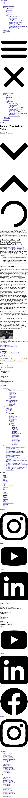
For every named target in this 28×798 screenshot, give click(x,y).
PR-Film (14, 443)
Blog (4, 488)
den (6, 292)
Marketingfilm (15, 436)
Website (10, 261)
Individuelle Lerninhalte (12, 400)
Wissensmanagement (15, 248)
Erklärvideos (6, 30)
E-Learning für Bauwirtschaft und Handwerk (16, 467)
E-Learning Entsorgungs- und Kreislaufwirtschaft (13, 456)
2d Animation (12, 415)
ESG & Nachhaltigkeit (14, 16)
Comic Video (15, 429)
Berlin (4, 475)
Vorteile (7, 274)
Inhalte (22, 232)
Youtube (14, 437)
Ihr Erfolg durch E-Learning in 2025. (9, 346)
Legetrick (11, 423)
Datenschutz (9, 10)
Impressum (5, 487)
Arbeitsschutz (9, 14)
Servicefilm (15, 444)
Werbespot (14, 427)
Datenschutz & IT (7, 753)
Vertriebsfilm (15, 439)
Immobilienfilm (15, 441)
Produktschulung (13, 401)
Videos (16, 235)
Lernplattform (6, 31)
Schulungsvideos (13, 416)
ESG (10, 398)
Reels (13, 425)
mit (16, 230)
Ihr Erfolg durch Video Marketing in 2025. (10, 352)
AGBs (4, 489)
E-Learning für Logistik (8, 757)
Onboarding (12, 402)
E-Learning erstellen (8, 756)
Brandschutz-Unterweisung (15, 22)
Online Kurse (12, 404)
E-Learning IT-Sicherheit (9, 759)
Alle (1, 311)
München (5, 480)
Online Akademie (7, 761)
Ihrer (6, 273)
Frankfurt (5, 476)
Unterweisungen (13, 393)
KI (6, 11)
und (21, 231)
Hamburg (5, 477)
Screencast (11, 421)
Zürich (4, 484)
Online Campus (6, 760)
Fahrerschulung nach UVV (15, 24)
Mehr (7, 15)
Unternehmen (5, 234)
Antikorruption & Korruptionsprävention (14, 28)
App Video (14, 431)
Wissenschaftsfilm (16, 433)
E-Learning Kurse (10, 389)
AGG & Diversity (13, 18)
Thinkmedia (6, 32)
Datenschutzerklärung (8, 485)
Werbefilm (11, 417)
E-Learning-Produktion (8, 6)
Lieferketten (12, 19)
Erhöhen (2, 269)
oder (21, 248)
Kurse (4, 7)
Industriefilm (15, 432)
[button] (14, 63)
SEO (15, 253)
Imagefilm (11, 413)
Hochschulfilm (15, 435)
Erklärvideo (9, 408)
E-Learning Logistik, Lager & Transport (15, 463)
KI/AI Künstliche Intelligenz (16, 390)
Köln (4, 479)
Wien (4, 483)
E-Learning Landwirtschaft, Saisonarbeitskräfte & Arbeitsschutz (14, 450)
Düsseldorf (5, 481)
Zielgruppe (20, 277)
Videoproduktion (7, 406)
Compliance (9, 12)
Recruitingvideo (13, 419)
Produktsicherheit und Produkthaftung (18, 26)
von (15, 251)
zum (23, 247)
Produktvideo (9, 410)
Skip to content (3, 0)
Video (16, 257)
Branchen (5, 445)
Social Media (15, 428)
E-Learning (5, 388)
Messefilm (11, 420)
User (17, 247)
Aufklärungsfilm (16, 440)
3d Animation (9, 409)
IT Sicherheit (9, 8)
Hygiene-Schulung (13, 23)
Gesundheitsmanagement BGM (16, 20)
